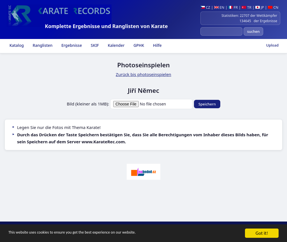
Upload (272, 45)
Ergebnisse (71, 45)
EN (219, 7)
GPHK (138, 45)
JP (259, 7)
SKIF (94, 45)
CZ (205, 7)
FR (233, 7)
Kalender (116, 45)
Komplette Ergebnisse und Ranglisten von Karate (106, 26)
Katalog (16, 45)
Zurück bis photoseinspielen (143, 74)
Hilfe (157, 45)
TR (246, 7)
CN (273, 7)
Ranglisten (42, 45)
